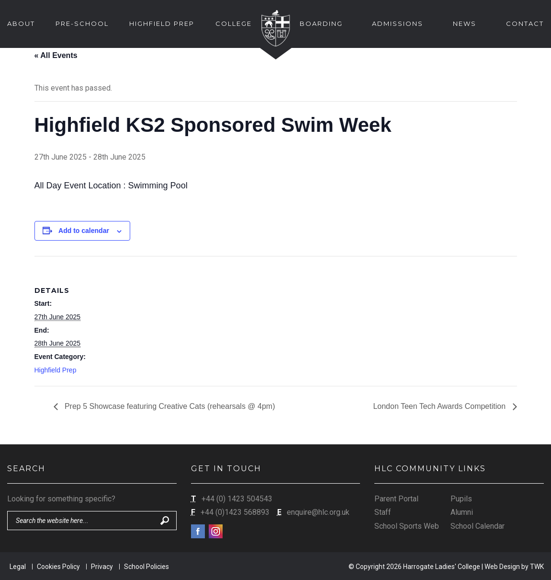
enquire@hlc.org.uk (318, 512)
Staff (382, 512)
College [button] (233, 23)
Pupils (461, 498)
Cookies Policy (58, 566)
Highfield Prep (55, 370)
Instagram (216, 531)
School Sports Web (406, 526)
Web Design (502, 566)
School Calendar (477, 526)
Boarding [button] (321, 23)
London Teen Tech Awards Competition (440, 406)
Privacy (102, 566)
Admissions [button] (397, 23)
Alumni (461, 512)
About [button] (21, 23)
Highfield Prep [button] (161, 23)
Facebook (198, 531)
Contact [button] (525, 23)
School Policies (146, 566)
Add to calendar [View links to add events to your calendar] (83, 230)
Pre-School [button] (82, 23)
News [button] (464, 23)
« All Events (56, 55)
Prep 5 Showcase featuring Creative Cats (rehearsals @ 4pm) (169, 406)
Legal (18, 566)
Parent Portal (396, 498)
